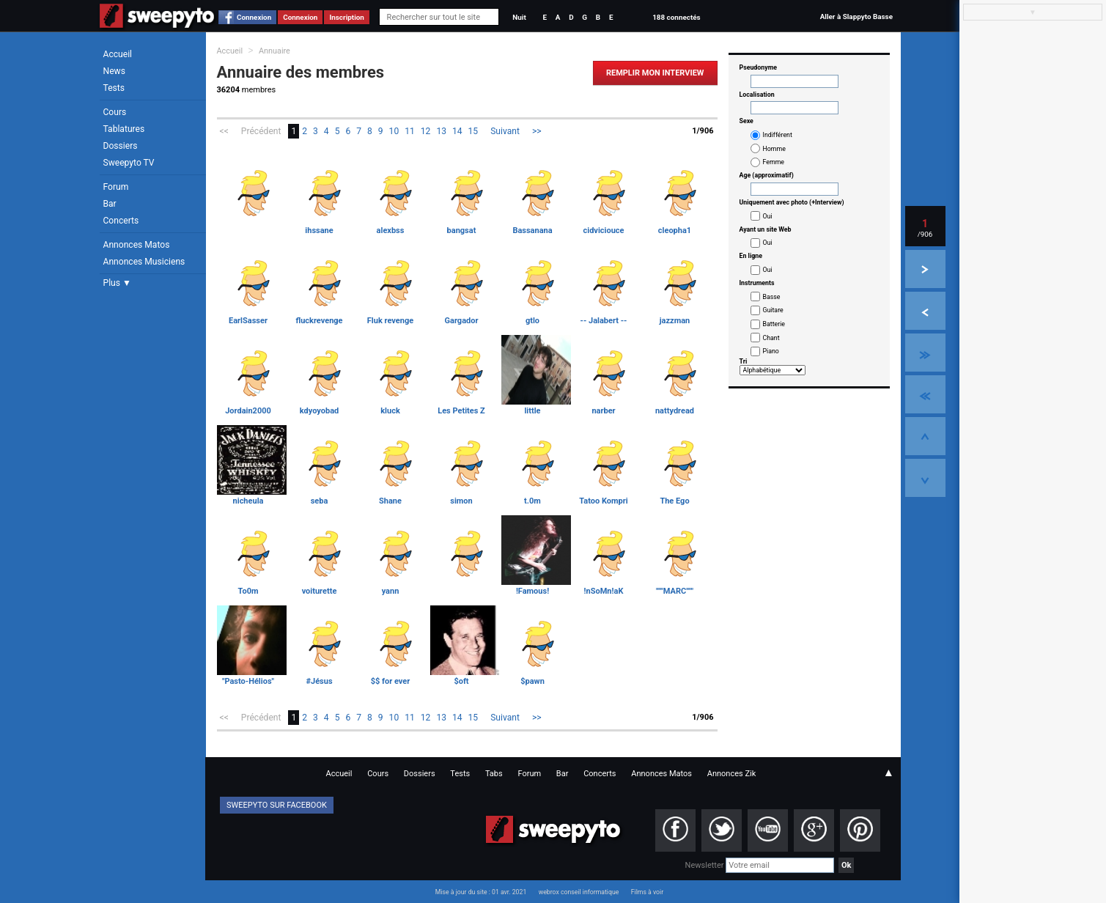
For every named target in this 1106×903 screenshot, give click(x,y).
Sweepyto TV (129, 163)
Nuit (519, 17)
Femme (774, 162)
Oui (768, 216)
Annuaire (274, 51)
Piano (771, 351)
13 (441, 131)
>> (537, 131)
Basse (772, 297)
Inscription (346, 17)
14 (457, 131)
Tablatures (124, 129)
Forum (116, 187)
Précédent (261, 131)
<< (224, 131)
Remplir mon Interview (655, 73)
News (114, 71)
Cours (115, 112)
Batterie (774, 324)
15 (473, 131)
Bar (110, 204)
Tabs (494, 773)
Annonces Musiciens (144, 262)
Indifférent (777, 135)
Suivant (505, 131)
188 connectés (676, 17)
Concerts (121, 220)
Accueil (118, 54)
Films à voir (647, 892)
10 (394, 131)
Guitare (773, 310)
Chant (771, 338)
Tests (114, 88)
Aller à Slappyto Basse (856, 16)
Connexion (254, 17)
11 (410, 131)
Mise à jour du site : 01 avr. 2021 (480, 892)
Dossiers (120, 146)
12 (426, 131)
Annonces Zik (731, 773)
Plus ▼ (117, 283)
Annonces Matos (136, 245)
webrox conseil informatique (579, 892)
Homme (774, 148)
